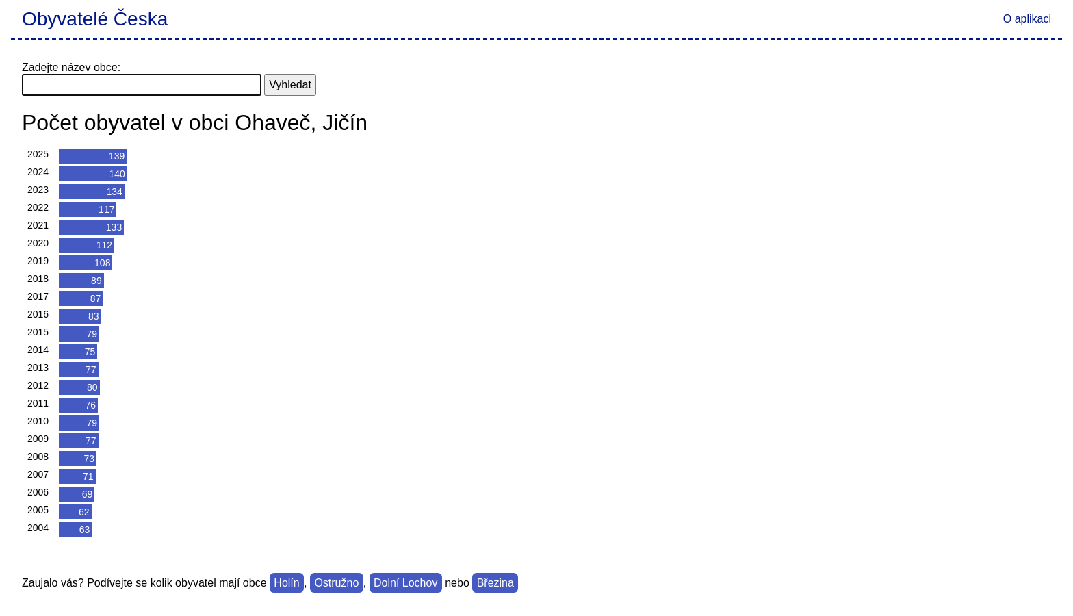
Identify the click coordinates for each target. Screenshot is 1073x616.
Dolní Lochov (405, 583)
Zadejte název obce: (71, 67)
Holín (286, 583)
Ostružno (336, 583)
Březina (495, 583)
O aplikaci (1027, 19)
